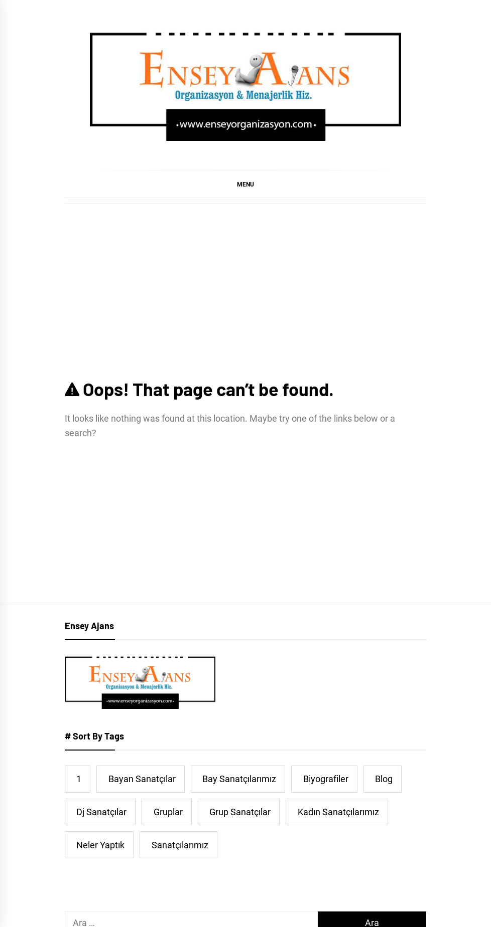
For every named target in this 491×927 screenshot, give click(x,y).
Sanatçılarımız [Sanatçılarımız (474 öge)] (180, 845)
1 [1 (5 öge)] (78, 779)
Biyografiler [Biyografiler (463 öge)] (325, 779)
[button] (245, 184)
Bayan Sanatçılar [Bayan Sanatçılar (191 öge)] (142, 779)
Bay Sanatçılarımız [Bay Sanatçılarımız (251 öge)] (239, 779)
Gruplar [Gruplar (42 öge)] (168, 812)
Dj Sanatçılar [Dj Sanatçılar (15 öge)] (101, 812)
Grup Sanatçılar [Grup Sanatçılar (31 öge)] (240, 812)
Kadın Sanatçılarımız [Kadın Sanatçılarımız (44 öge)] (338, 812)
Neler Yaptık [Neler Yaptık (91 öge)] (100, 845)
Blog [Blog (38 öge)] (384, 779)
